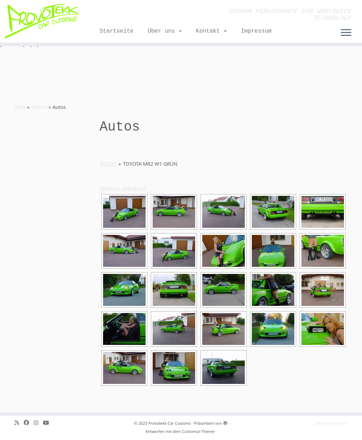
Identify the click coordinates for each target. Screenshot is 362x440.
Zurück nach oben (331, 423)
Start (20, 107)
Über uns (165, 31)
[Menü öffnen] (346, 33)
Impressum (256, 31)
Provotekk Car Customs (169, 423)
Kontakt (211, 31)
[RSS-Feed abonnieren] (19, 422)
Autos (108, 163)
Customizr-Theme (198, 431)
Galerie (39, 107)
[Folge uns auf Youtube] (48, 422)
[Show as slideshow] (123, 188)
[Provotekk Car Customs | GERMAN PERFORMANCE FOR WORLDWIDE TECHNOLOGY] (42, 21)
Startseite (117, 31)
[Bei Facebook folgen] (29, 422)
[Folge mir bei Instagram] (38, 422)
